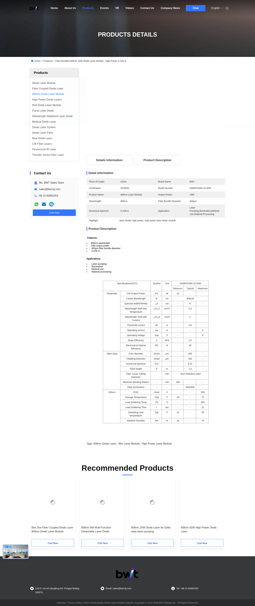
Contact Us (147, 8)
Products (88, 8)
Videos (129, 8)
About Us (70, 8)
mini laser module (129, 443)
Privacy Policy (75, 602)
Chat (196, 8)
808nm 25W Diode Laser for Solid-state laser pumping (151, 529)
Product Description (157, 160)
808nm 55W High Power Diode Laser (199, 529)
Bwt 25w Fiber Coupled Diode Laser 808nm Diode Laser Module (52, 529)
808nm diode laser (105, 443)
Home (54, 8)
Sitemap (61, 602)
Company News (170, 8)
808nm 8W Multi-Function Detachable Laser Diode (96, 529)
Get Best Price (174, 127)
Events (104, 8)
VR (117, 8)
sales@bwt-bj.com (49, 189)
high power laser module (157, 443)
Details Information (109, 160)
